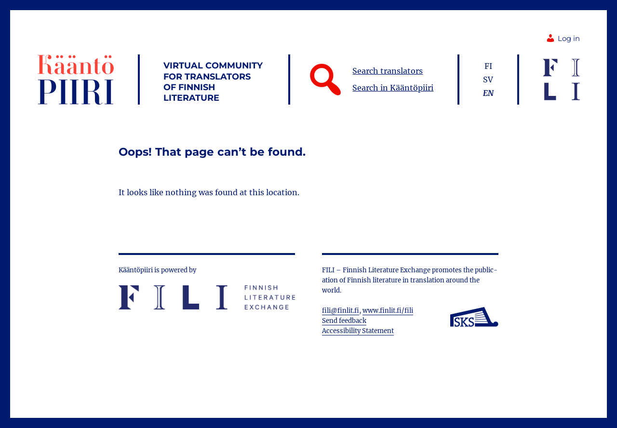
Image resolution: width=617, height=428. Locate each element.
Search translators (387, 71)
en (488, 93)
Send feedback (344, 321)
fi (488, 66)
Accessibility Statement (358, 331)
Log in (563, 38)
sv (488, 79)
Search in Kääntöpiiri (392, 88)
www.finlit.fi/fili (387, 311)
